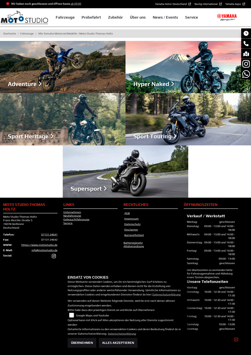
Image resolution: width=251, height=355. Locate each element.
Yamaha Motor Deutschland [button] (171, 3)
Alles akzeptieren (118, 343)
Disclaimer (131, 229)
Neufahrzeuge (72, 215)
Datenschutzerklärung (166, 294)
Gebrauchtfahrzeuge (76, 219)
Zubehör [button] (115, 17)
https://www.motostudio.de (39, 244)
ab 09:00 (75, 3)
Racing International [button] (206, 3)
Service (68, 223)
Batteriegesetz (133, 242)
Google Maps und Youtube (92, 315)
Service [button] (191, 17)
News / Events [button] (165, 17)
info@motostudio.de (44, 250)
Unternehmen (72, 212)
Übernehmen (82, 343)
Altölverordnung (134, 246)
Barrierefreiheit (134, 235)
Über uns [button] (138, 17)
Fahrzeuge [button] (65, 17)
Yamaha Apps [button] (233, 3)
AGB (127, 213)
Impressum (131, 218)
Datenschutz (132, 224)
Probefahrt (91, 17)
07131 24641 (49, 234)
